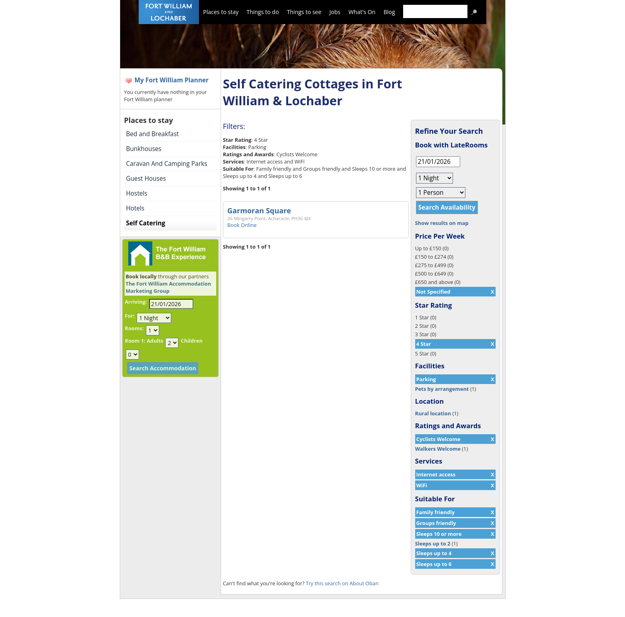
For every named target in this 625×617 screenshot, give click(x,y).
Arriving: (136, 301)
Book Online (242, 225)
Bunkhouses (144, 149)
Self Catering (145, 223)
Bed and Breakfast (152, 134)
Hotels (135, 208)
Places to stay (220, 12)
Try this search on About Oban (342, 583)
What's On (361, 12)
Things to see (304, 12)
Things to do (262, 12)
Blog (389, 12)
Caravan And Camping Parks (166, 163)
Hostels (137, 193)
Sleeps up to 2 (433, 543)
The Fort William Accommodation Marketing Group (168, 287)
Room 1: (135, 340)
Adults (155, 340)
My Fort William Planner (172, 80)
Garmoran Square (259, 210)
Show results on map (442, 223)
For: (130, 315)
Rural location (433, 413)
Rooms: (134, 328)
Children (192, 340)
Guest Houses (146, 178)
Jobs (335, 12)
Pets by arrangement (442, 388)
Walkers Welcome (438, 448)
